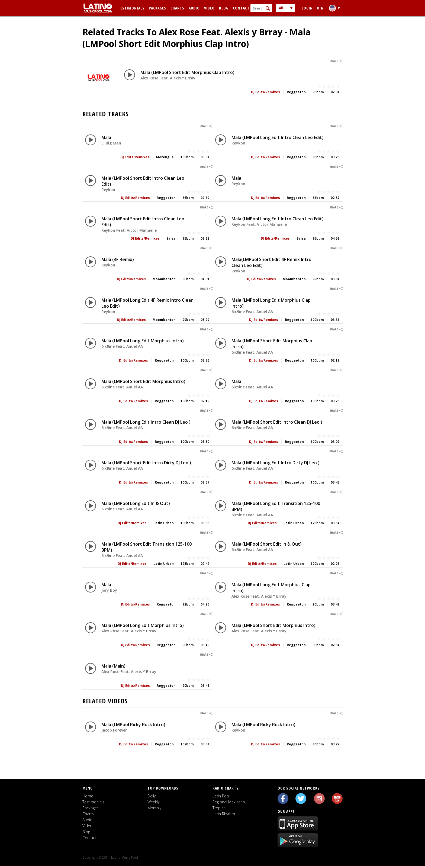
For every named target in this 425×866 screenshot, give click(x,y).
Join (319, 8)
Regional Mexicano (228, 801)
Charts (177, 8)
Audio (194, 8)
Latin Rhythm (223, 813)
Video (209, 8)
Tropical (219, 807)
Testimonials (131, 8)
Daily (151, 796)
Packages (157, 8)
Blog (223, 8)
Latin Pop (220, 796)
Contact (241, 8)
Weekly (153, 801)
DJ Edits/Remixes (265, 92)
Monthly (154, 807)
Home (87, 796)
